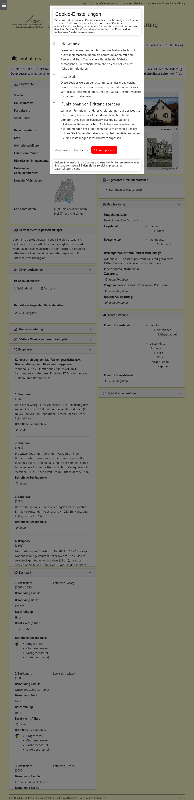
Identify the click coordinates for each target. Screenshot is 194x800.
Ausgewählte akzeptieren (71, 150)
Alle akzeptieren (104, 150)
